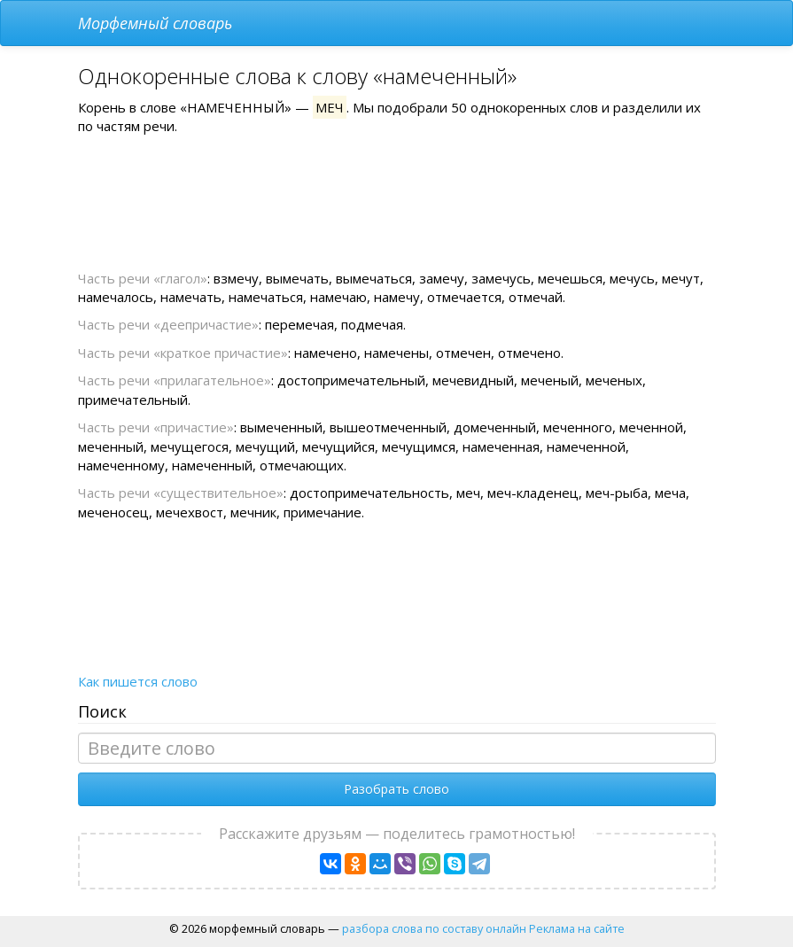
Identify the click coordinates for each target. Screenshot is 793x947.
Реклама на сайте (577, 928)
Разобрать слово (396, 788)
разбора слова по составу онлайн (434, 928)
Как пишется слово (138, 681)
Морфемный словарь (155, 23)
